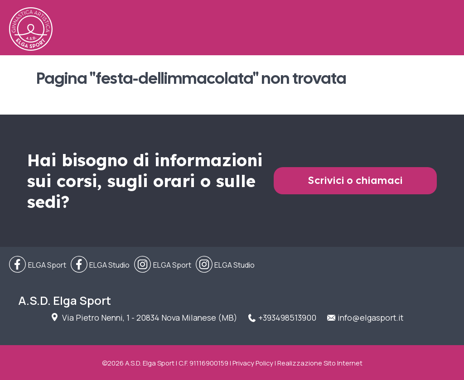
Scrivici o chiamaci (355, 180)
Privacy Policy (252, 362)
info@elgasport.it (370, 317)
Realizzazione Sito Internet (319, 362)
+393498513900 (287, 317)
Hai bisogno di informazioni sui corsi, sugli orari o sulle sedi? (144, 180)
